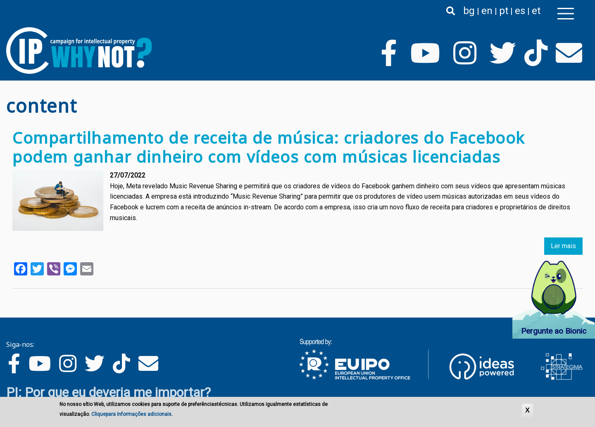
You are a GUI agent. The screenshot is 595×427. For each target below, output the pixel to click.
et (536, 11)
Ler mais (563, 246)
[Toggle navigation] (565, 13)
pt (503, 11)
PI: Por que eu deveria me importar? (108, 392)
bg (469, 11)
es (520, 11)
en (487, 11)
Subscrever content (9, 304)
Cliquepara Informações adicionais (131, 414)
